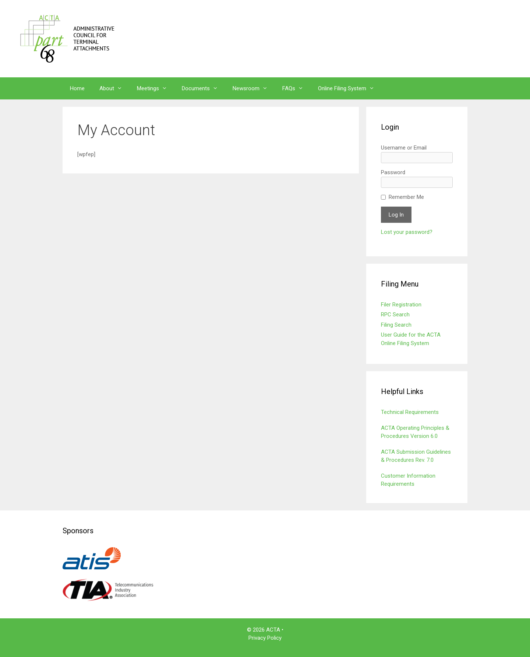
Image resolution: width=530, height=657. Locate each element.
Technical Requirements (410, 412)
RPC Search (395, 314)
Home (77, 88)
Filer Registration (401, 304)
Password (393, 172)
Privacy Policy (265, 638)
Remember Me (406, 197)
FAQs (296, 88)
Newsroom (254, 88)
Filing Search (396, 325)
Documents (203, 88)
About (114, 88)
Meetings (155, 88)
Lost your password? (406, 232)
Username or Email (404, 147)
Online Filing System (350, 88)
